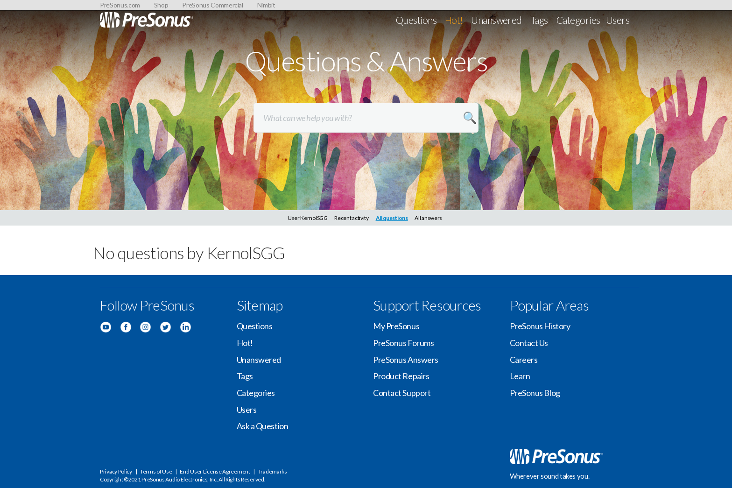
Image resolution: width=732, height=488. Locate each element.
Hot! (454, 20)
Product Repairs (401, 376)
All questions (392, 217)
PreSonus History (540, 326)
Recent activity (351, 217)
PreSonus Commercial (212, 5)
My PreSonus (396, 326)
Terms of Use (156, 471)
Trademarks (272, 471)
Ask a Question (263, 426)
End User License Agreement (215, 471)
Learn (520, 376)
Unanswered (496, 20)
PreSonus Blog (535, 393)
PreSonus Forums (403, 343)
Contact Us (529, 343)
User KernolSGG (308, 217)
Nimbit (266, 5)
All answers (428, 217)
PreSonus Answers (405, 359)
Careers (524, 359)
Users (617, 20)
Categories (578, 20)
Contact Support (401, 393)
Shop (161, 5)
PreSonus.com (120, 5)
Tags (539, 20)
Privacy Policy (116, 471)
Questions (416, 20)
